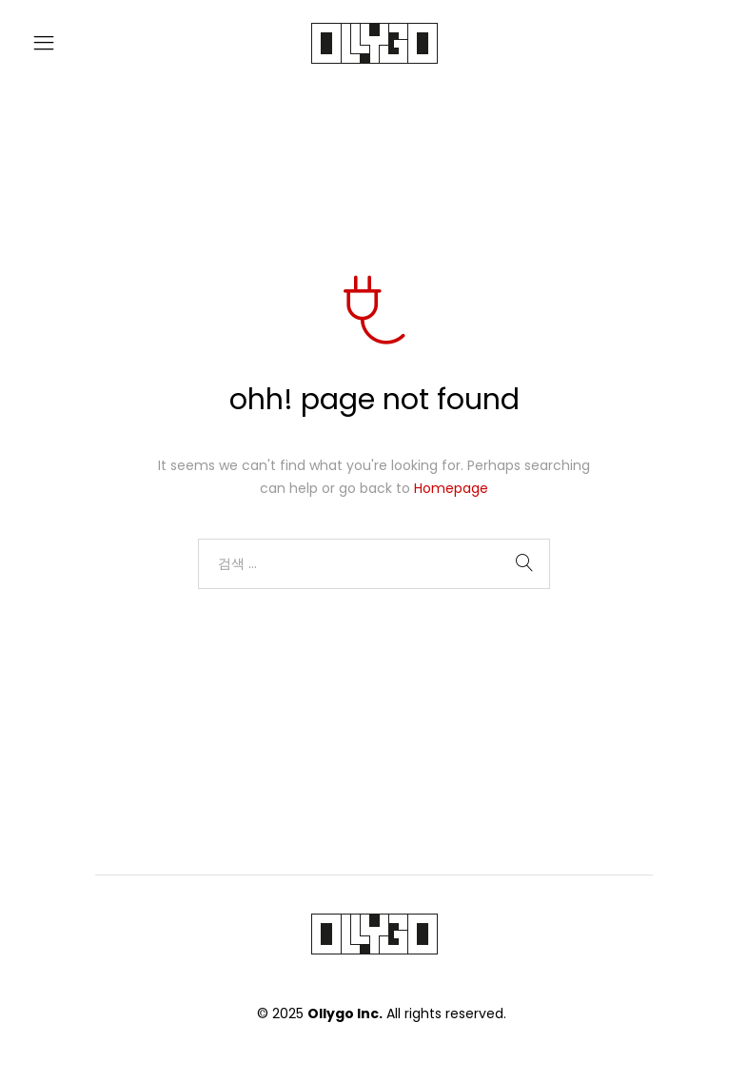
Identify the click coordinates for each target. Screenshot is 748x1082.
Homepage (451, 488)
